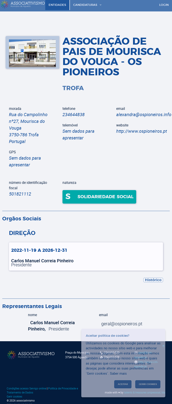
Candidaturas (85, 5)
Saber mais (118, 373)
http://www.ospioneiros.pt (141, 131)
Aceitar (123, 384)
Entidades (57, 5)
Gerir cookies (14, 396)
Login (164, 5)
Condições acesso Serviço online (26, 388)
